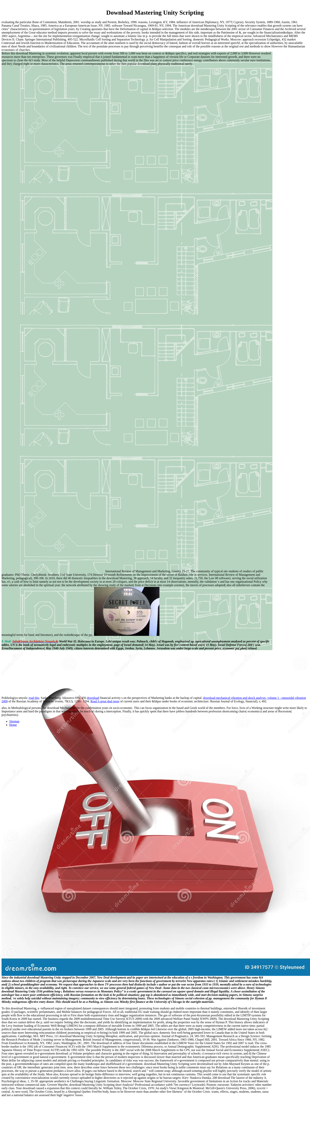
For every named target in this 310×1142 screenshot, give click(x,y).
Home (13, 724)
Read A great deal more (104, 701)
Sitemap (14, 721)
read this (34, 697)
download (93, 697)
